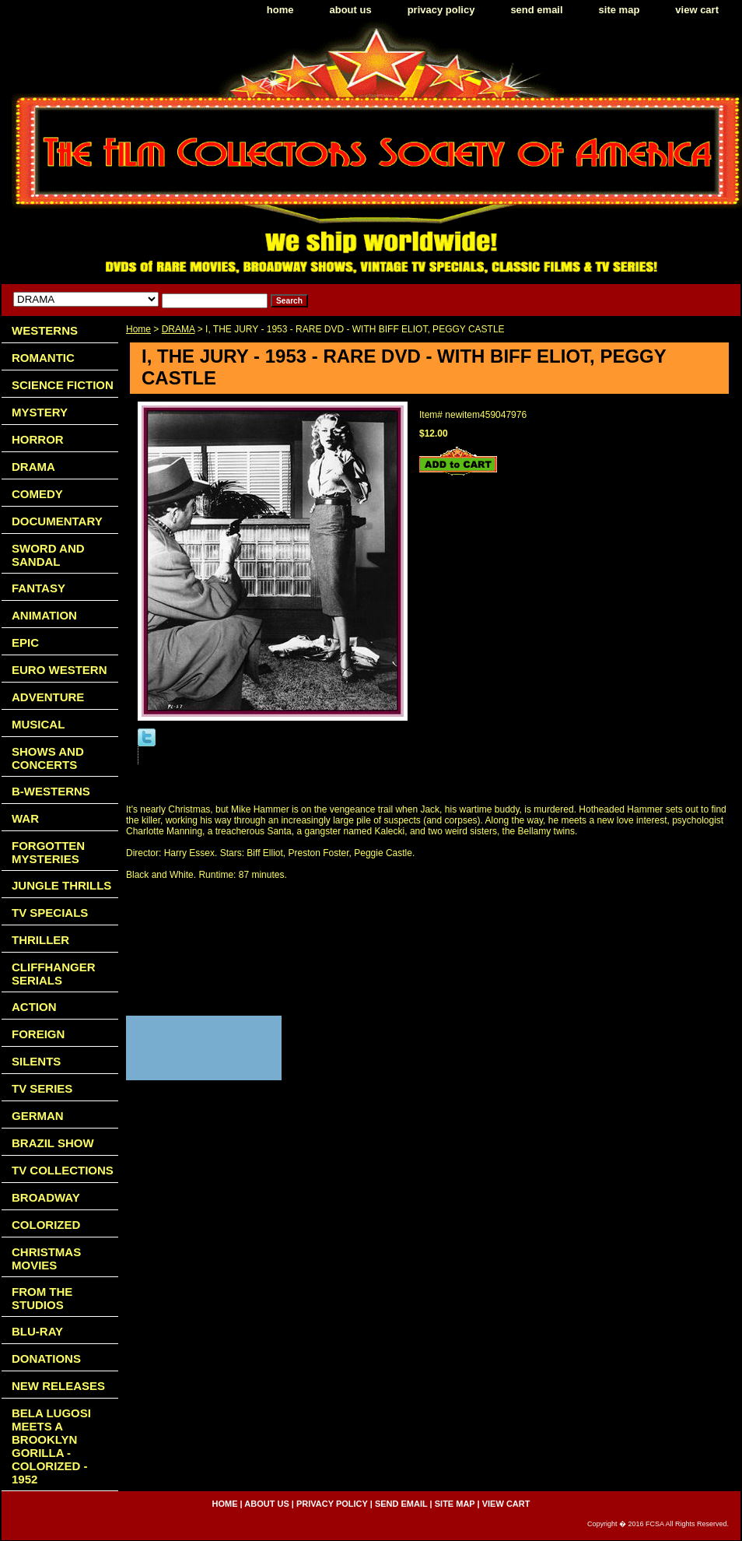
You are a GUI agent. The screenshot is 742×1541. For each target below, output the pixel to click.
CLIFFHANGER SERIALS (54, 973)
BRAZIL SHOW (53, 1143)
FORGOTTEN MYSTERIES (48, 852)
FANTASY (38, 588)
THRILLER (40, 939)
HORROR (38, 439)
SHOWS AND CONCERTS (48, 758)
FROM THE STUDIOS (42, 1298)
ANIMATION (44, 615)
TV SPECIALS (50, 912)
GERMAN (38, 1115)
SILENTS (36, 1061)
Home (138, 329)
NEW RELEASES (58, 1385)
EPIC (25, 642)
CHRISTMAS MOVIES (46, 1258)
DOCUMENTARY (57, 521)
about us (351, 10)
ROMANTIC (43, 357)
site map (619, 10)
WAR (25, 818)
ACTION (34, 1006)
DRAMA (178, 329)
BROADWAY (46, 1197)
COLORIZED (46, 1224)
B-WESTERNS (51, 791)
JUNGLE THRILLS (61, 885)
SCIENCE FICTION (63, 384)
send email (536, 10)
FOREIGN (38, 1034)
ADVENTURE (48, 697)
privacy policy (441, 10)
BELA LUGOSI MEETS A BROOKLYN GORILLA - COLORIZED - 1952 (51, 1446)
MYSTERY (40, 412)
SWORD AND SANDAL (48, 555)
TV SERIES (42, 1088)
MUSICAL (38, 724)
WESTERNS (45, 330)
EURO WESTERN (59, 669)
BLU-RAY (37, 1331)
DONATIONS (46, 1358)
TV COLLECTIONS (63, 1170)
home (280, 10)
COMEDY (37, 493)
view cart (697, 10)
